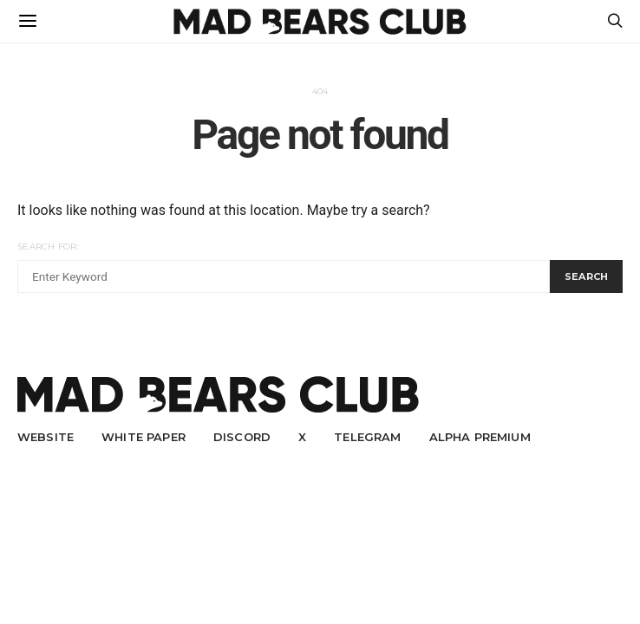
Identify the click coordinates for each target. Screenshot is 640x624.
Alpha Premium (480, 437)
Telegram (367, 437)
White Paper (143, 437)
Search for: (48, 246)
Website (45, 437)
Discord (242, 437)
